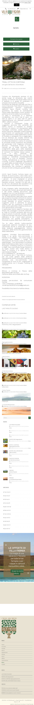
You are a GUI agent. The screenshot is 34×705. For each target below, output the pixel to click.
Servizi (3, 684)
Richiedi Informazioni (16, 39)
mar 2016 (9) (7, 514)
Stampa (16, 44)
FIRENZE (5, 401)
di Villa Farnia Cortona (7, 371)
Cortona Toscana (6, 390)
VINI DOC (5, 387)
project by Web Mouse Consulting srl (18, 704)
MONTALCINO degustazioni (11, 324)
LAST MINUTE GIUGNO (10, 308)
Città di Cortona (5, 356)
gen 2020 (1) (7, 525)
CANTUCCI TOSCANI (9, 368)
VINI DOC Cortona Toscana (13, 471)
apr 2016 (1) (7, 517)
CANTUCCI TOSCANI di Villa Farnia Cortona (14, 459)
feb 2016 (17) (7, 510)
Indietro (16, 49)
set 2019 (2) (7, 521)
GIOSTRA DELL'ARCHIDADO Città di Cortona (16, 451)
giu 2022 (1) (7, 528)
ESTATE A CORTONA (9, 339)
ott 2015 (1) (7, 499)
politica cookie (28, 2)
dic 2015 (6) (7, 503)
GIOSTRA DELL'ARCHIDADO (11, 353)
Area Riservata (30, 704)
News (24, 88)
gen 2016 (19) (7, 506)
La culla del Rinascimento (8, 404)
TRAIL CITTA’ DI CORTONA (13, 82)
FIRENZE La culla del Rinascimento (15, 478)
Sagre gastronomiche (7, 342)
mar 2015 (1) (7, 492)
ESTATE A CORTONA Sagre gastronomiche (14, 445)
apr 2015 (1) (7, 495)
